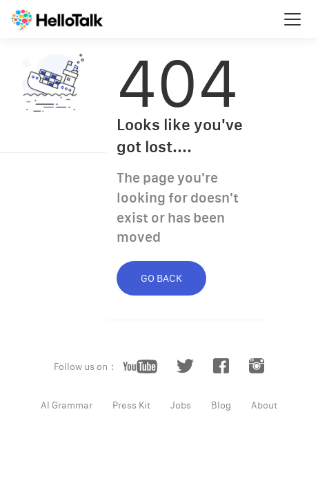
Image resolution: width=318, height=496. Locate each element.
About (264, 405)
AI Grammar (66, 405)
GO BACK (161, 278)
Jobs (180, 405)
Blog (221, 405)
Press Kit (131, 405)
